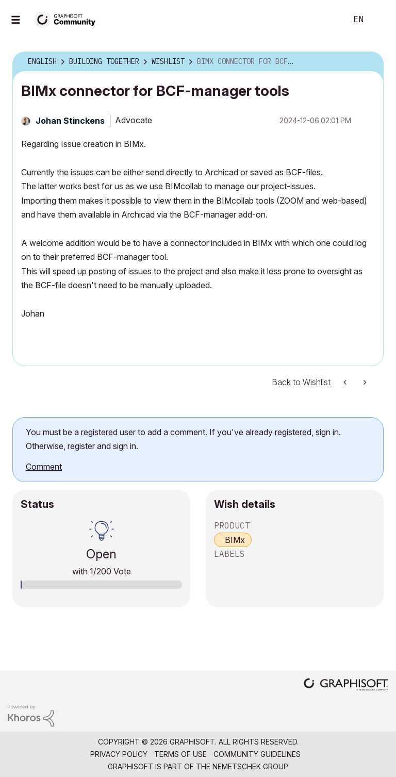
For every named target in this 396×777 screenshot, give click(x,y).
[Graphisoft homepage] (346, 685)
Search (327, 19)
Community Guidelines (257, 754)
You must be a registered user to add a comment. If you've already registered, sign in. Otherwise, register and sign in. (183, 439)
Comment (44, 466)
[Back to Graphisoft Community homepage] (68, 18)
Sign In (379, 19)
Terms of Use (180, 754)
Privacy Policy (118, 754)
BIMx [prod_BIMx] (235, 540)
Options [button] (369, 62)
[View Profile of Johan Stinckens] (70, 120)
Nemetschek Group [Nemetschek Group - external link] (250, 766)
